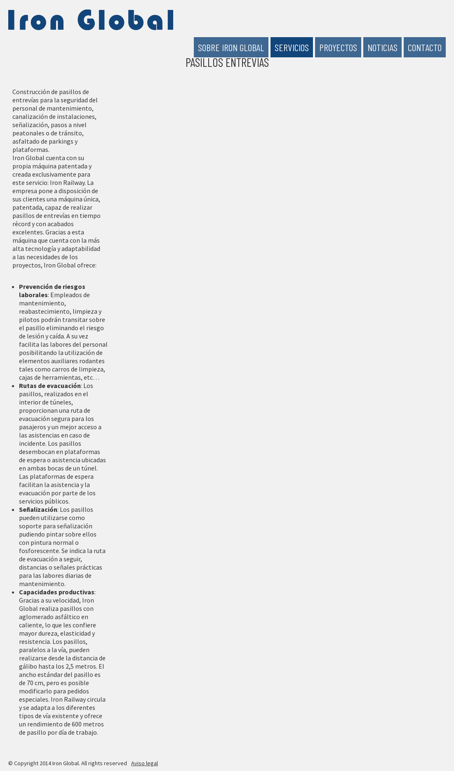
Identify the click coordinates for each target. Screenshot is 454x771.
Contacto (425, 47)
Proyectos (338, 47)
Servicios (292, 47)
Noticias (382, 47)
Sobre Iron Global (231, 47)
